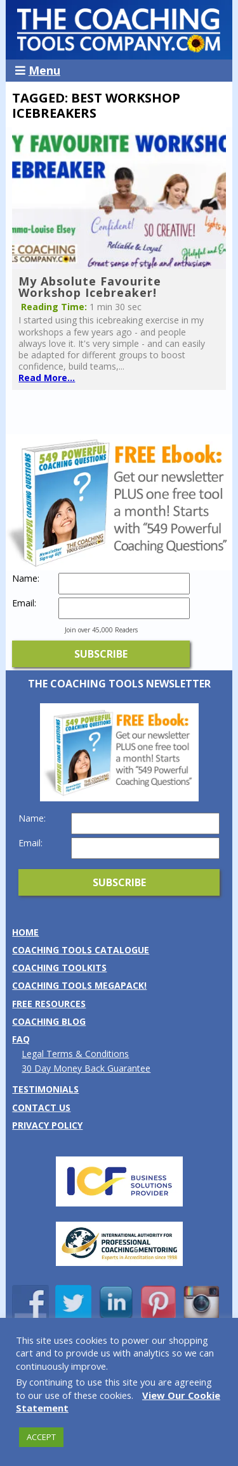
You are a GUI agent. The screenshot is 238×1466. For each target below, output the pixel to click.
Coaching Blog (49, 1021)
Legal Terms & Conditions (75, 1054)
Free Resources (49, 1004)
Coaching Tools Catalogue (80, 950)
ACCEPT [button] (41, 1437)
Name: (25, 578)
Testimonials (45, 1089)
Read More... (46, 378)
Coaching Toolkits (59, 968)
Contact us (41, 1107)
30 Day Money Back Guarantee (86, 1068)
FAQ (21, 1039)
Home (25, 932)
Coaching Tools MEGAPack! (79, 985)
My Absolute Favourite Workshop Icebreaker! (89, 286)
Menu (37, 70)
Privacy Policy (47, 1125)
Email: (24, 603)
